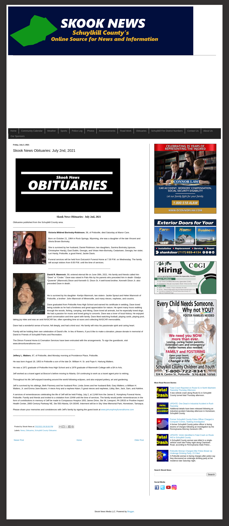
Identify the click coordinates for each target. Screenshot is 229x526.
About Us (208, 131)
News (22, 430)
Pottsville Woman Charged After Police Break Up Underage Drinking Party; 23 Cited (191, 452)
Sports (64, 131)
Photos (90, 131)
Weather (51, 131)
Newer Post (19, 440)
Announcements (107, 131)
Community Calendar (32, 131)
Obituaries (141, 131)
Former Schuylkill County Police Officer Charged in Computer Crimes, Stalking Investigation (192, 420)
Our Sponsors (18, 136)
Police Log (77, 131)
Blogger (130, 511)
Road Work (125, 131)
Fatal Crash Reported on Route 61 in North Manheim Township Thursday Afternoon (193, 389)
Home (13, 131)
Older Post (139, 440)
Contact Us (192, 131)
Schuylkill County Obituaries (46, 430)
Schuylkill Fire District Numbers (167, 131)
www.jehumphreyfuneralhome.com (117, 409)
